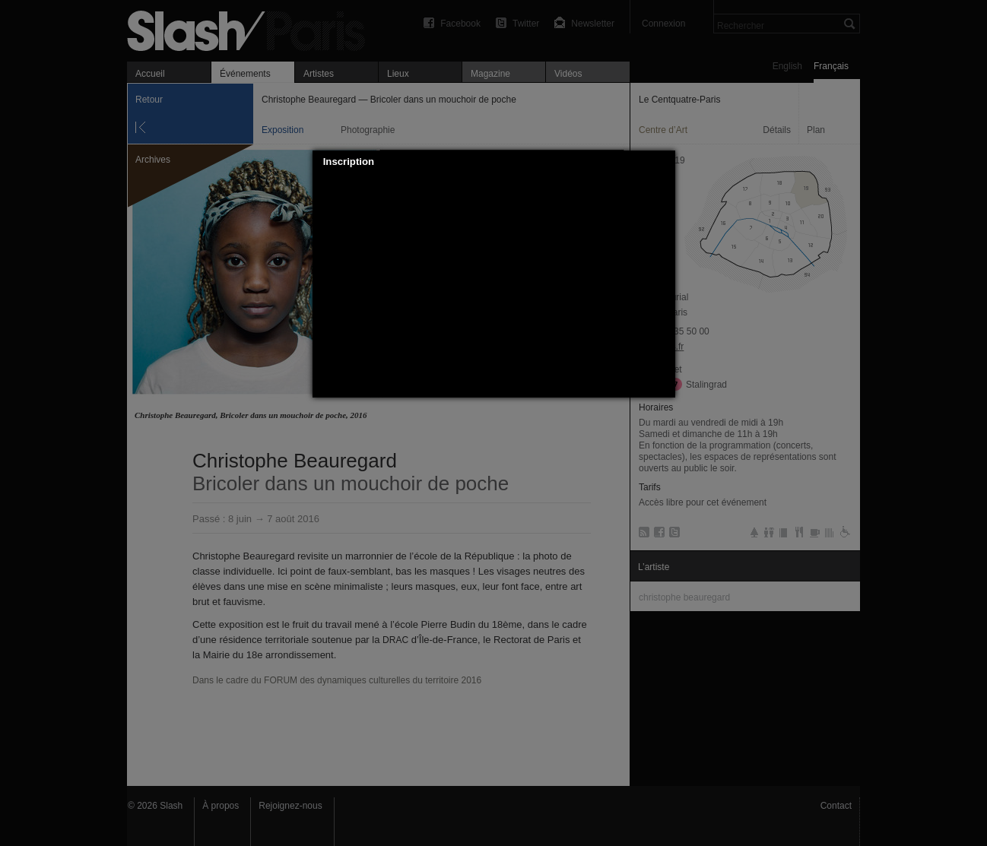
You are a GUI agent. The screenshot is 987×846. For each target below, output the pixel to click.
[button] (664, 162)
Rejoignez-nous (290, 805)
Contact (836, 805)
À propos (220, 805)
